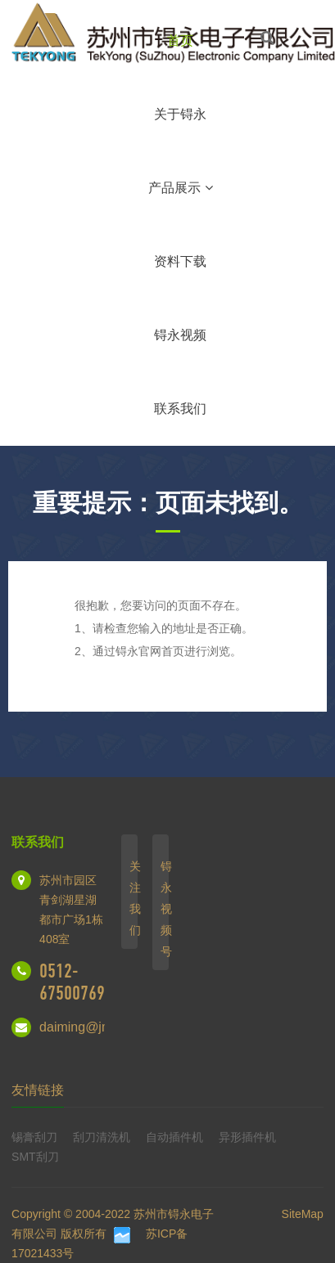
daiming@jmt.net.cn (97, 1027)
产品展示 (180, 188)
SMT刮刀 (35, 1156)
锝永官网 (138, 651)
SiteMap (303, 1213)
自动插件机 (174, 1137)
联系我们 (180, 409)
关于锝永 (180, 114)
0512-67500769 (72, 982)
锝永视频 (180, 335)
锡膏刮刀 (34, 1137)
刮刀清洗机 (101, 1137)
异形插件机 (247, 1137)
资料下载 (180, 261)
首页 (180, 40)
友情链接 (37, 1090)
